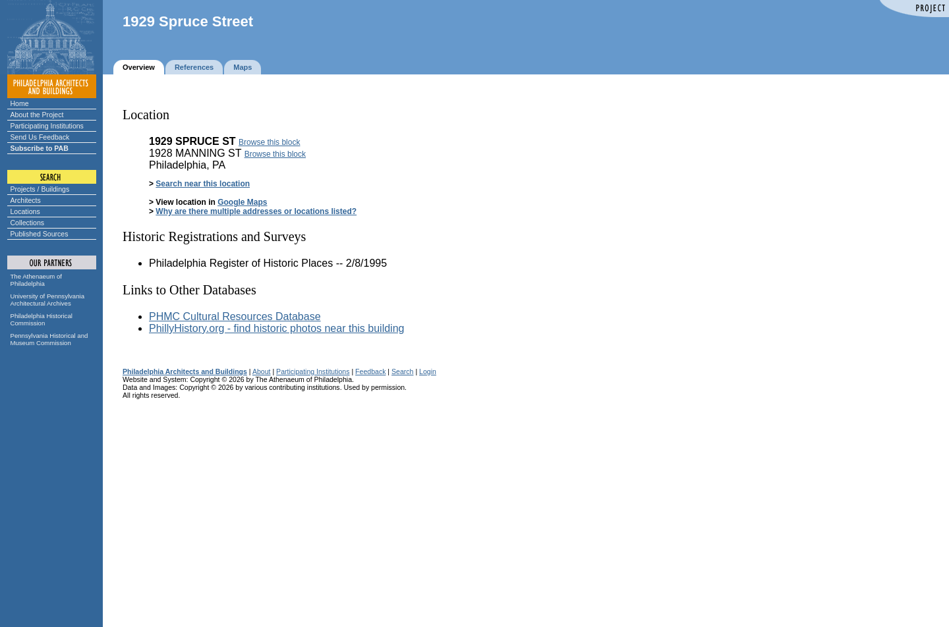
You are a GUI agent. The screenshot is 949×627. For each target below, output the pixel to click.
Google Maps (242, 202)
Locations (25, 211)
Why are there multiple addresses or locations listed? (256, 211)
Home (20, 103)
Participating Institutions (47, 126)
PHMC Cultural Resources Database (235, 316)
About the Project (37, 115)
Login (427, 371)
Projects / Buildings (40, 189)
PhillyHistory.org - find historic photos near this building (276, 328)
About (261, 371)
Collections (28, 223)
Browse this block (269, 142)
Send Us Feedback (40, 137)
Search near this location (203, 183)
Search (402, 371)
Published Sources (40, 234)
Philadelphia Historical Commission (41, 319)
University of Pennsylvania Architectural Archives (48, 299)
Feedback (370, 371)
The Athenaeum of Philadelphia (36, 280)
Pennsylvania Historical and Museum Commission (49, 339)
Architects (26, 200)
